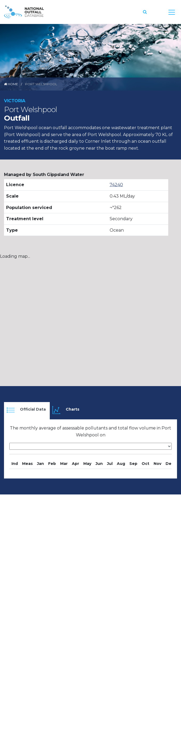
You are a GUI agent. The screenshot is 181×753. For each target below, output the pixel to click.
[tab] (27, 410)
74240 (116, 184)
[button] (145, 11)
